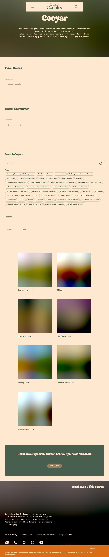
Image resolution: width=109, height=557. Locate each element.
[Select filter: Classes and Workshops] (54, 204)
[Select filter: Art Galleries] (86, 191)
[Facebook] (24, 542)
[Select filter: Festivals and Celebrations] (67, 200)
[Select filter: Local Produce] (66, 178)
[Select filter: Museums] (98, 191)
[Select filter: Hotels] (40, 174)
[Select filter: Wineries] (79, 178)
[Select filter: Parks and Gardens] (80, 187)
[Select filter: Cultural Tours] (64, 195)
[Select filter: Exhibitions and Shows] (76, 204)
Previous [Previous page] (8, 229)
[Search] (100, 163)
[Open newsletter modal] (54, 466)
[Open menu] (33, 7)
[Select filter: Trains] (30, 200)
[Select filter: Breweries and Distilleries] (16, 182)
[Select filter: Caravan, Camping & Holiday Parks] (20, 174)
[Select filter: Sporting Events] (35, 204)
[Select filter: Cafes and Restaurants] (48, 178)
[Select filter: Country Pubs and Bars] (38, 182)
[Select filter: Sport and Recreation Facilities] (44, 191)
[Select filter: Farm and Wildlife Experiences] (89, 182)
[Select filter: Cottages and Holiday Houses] (80, 174)
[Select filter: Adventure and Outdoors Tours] (85, 195)
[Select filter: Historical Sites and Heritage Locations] (21, 195)
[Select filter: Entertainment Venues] (69, 191)
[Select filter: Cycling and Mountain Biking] (17, 191)
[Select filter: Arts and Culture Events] (16, 204)
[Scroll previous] (10, 84)
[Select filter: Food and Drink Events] (90, 200)
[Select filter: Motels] (49, 174)
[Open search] (76, 6)
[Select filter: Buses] (22, 200)
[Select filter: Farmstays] (10, 178)
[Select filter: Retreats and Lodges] (27, 178)
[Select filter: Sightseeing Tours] (47, 195)
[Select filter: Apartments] (60, 174)
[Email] (7, 542)
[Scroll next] (18, 84)
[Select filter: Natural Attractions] (61, 187)
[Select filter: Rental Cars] (11, 200)
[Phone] (15, 542)
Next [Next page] (24, 229)
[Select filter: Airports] (40, 200)
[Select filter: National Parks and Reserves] (38, 187)
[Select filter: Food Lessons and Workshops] (63, 182)
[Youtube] (41, 542)
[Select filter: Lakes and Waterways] (15, 187)
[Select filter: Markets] (50, 200)
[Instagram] (33, 542)
